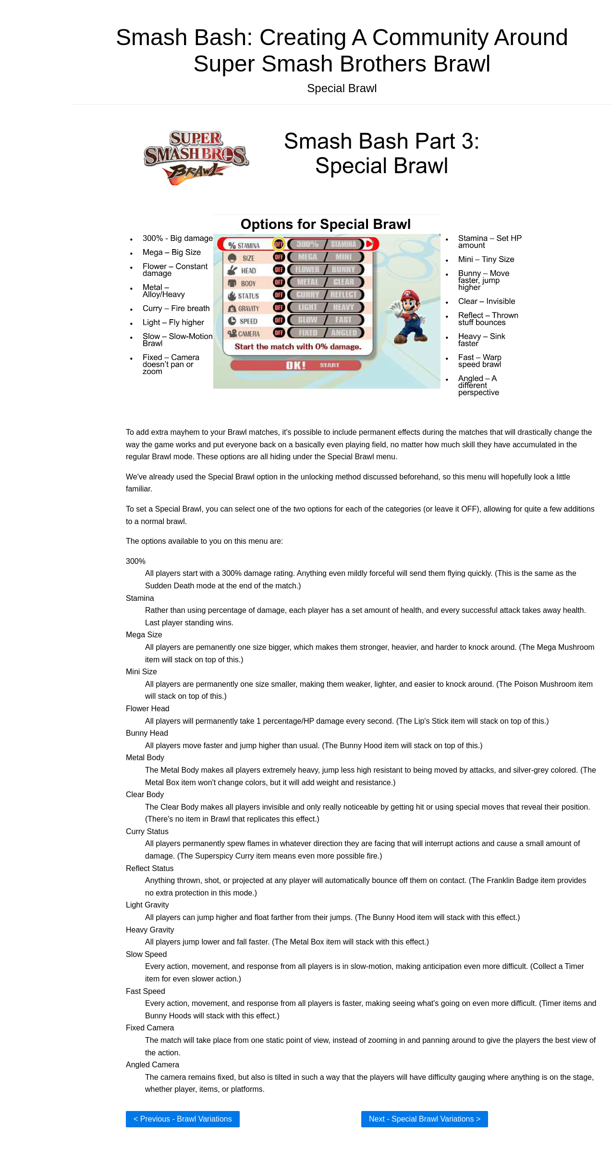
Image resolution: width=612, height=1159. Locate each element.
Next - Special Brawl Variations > (424, 1119)
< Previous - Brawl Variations (183, 1119)
